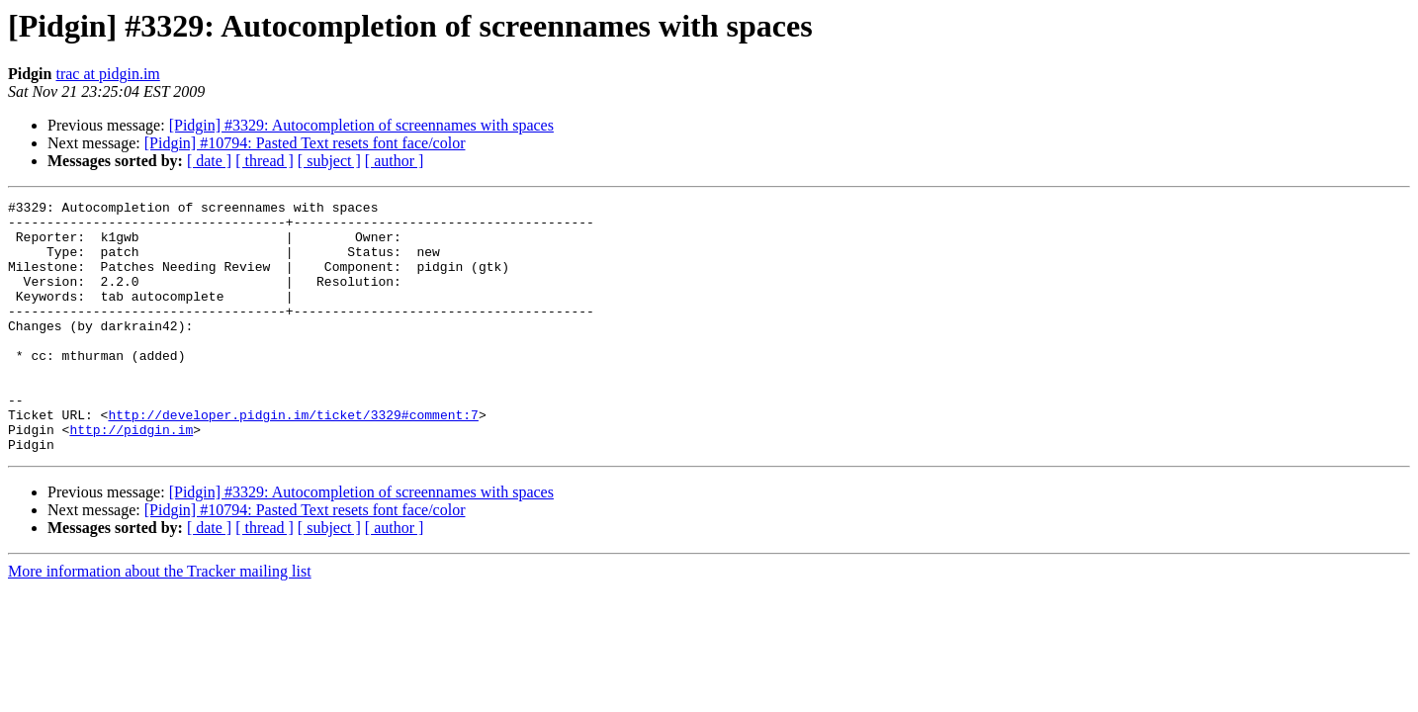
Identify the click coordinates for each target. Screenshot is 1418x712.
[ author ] (394, 160)
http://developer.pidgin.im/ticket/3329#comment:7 (293, 459)
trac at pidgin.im (107, 73)
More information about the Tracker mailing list (159, 621)
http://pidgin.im (131, 477)
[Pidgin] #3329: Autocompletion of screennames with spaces (361, 125)
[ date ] (209, 160)
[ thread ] (264, 160)
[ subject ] (329, 160)
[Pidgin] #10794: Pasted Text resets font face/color (305, 142)
